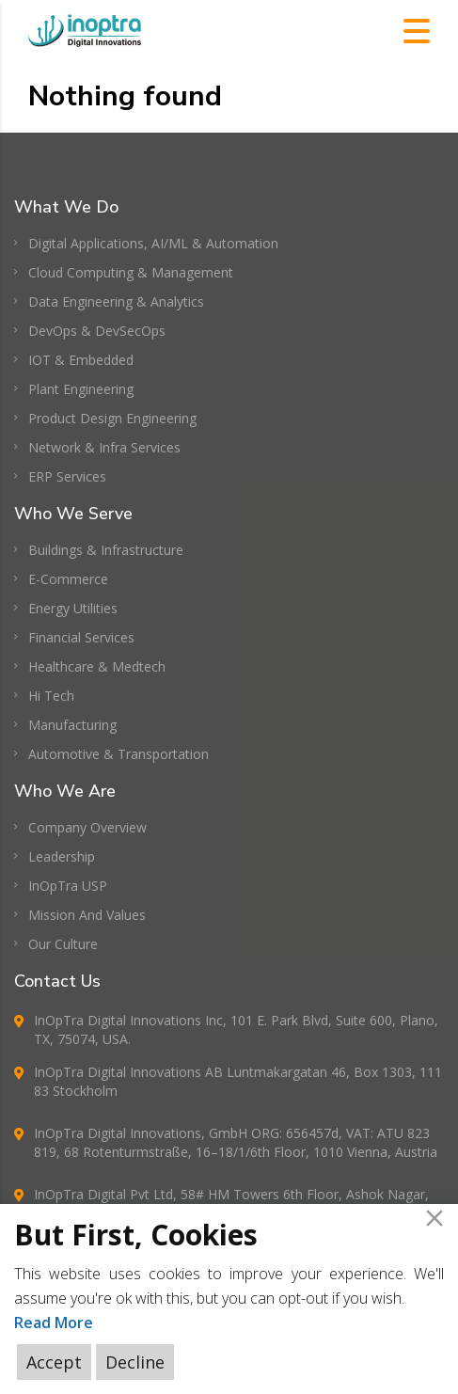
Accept (54, 1362)
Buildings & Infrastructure (105, 550)
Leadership (61, 856)
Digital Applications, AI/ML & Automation (153, 243)
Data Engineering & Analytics (116, 301)
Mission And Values (87, 915)
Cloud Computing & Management (130, 272)
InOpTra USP (67, 886)
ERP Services (67, 476)
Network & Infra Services (104, 447)
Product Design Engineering (112, 418)
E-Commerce (68, 579)
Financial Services (81, 637)
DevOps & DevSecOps (97, 331)
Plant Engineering (81, 389)
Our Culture (63, 944)
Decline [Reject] (135, 1362)
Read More (53, 1322)
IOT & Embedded (81, 360)
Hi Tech (51, 696)
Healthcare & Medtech (97, 666)
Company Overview (87, 827)
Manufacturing (72, 725)
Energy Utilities (73, 608)
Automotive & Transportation (118, 754)
